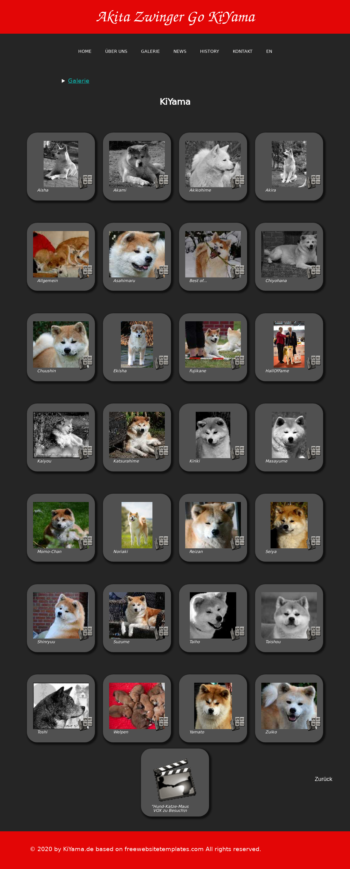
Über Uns (116, 51)
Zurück (323, 779)
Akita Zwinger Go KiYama (175, 17)
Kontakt (243, 51)
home (85, 51)
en (269, 51)
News (179, 51)
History (209, 51)
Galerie (150, 51)
